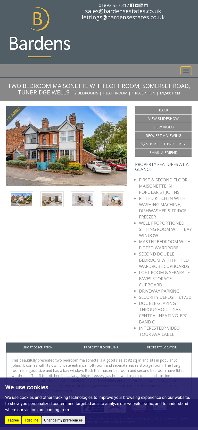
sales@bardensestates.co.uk (123, 11)
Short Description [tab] (37, 347)
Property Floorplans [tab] (101, 347)
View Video (163, 127)
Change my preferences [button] (63, 420)
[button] (15, 146)
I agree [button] (13, 420)
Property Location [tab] (162, 347)
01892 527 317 (114, 5)
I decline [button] (31, 420)
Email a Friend (163, 152)
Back (163, 110)
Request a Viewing (163, 135)
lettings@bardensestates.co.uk (123, 17)
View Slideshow (163, 118)
